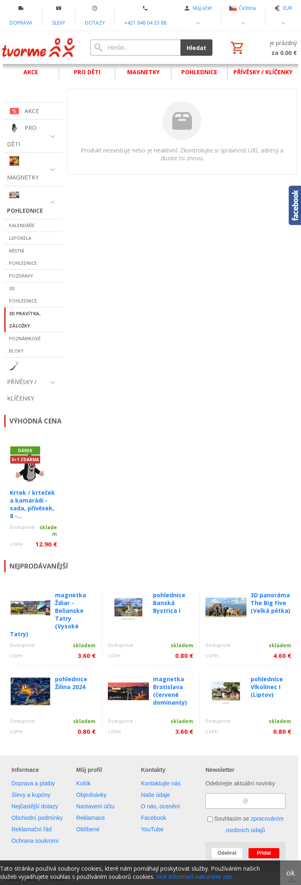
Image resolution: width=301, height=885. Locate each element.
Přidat (264, 853)
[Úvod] (39, 47)
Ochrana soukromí (35, 840)
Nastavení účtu (95, 806)
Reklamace (90, 817)
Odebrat (226, 853)
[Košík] (263, 47)
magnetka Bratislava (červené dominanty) (170, 690)
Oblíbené (88, 829)
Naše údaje (155, 795)
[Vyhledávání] (135, 47)
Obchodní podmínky (37, 817)
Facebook (153, 817)
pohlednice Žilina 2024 (71, 683)
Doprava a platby (33, 783)
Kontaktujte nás (161, 783)
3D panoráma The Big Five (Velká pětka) (270, 602)
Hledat (196, 48)
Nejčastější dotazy (34, 806)
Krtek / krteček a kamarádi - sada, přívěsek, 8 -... (32, 504)
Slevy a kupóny (30, 795)
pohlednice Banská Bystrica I (169, 602)
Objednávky (91, 795)
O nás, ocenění (160, 806)
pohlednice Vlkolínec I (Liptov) (267, 686)
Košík (83, 783)
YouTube (152, 829)
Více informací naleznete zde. (194, 876)
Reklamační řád (31, 829)
